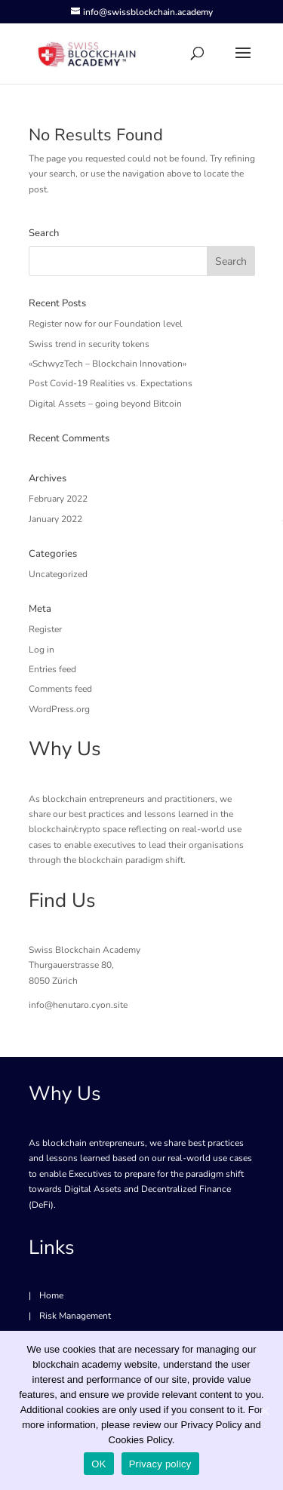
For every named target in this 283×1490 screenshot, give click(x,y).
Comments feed (60, 689)
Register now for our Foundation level (106, 324)
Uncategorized (58, 574)
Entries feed (52, 669)
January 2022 (55, 519)
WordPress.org (59, 709)
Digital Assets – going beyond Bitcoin (105, 404)
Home (51, 1295)
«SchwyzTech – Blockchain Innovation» (107, 364)
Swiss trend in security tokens (89, 344)
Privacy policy (160, 1464)
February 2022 (58, 499)
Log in (41, 650)
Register (45, 629)
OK (98, 1464)
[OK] (264, 1410)
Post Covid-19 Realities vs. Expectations (110, 383)
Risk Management (75, 1316)
